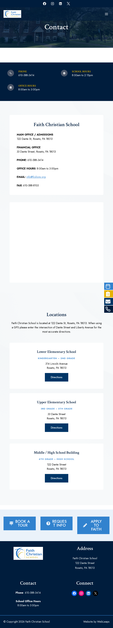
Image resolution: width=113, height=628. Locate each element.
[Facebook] (44, 3)
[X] (68, 3)
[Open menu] (106, 14)
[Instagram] (52, 3)
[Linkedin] (60, 3)
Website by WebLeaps (96, 622)
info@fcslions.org (36, 178)
